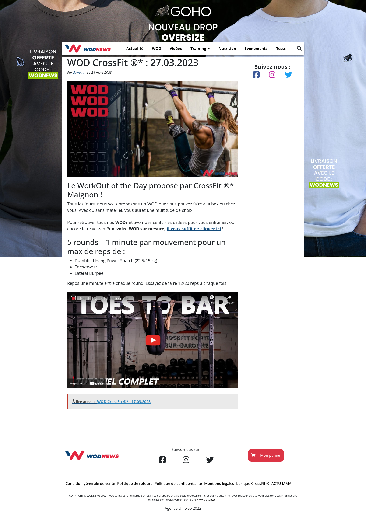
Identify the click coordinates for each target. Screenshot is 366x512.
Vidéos (176, 48)
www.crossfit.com (207, 499)
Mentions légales (219, 483)
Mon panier (266, 455)
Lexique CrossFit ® (252, 483)
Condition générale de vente (90, 483)
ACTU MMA (281, 483)
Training (198, 48)
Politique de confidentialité (178, 483)
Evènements (256, 48)
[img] (299, 48)
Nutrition (227, 48)
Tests (281, 48)
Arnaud (78, 72)
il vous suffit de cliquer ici (194, 228)
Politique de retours (134, 483)
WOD (156, 48)
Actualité (134, 48)
